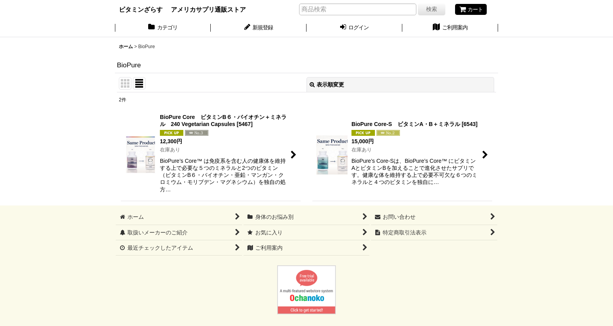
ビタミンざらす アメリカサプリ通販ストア (182, 9)
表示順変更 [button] (327, 84)
